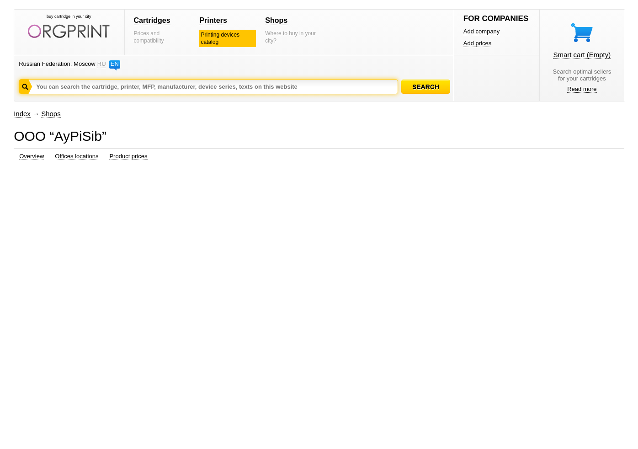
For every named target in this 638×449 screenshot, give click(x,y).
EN (115, 63)
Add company (481, 31)
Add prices (477, 43)
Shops (276, 20)
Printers (213, 20)
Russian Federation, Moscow (57, 63)
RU (101, 63)
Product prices (128, 156)
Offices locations (76, 156)
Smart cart (582, 55)
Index (22, 114)
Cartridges (152, 20)
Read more (581, 89)
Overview (31, 156)
